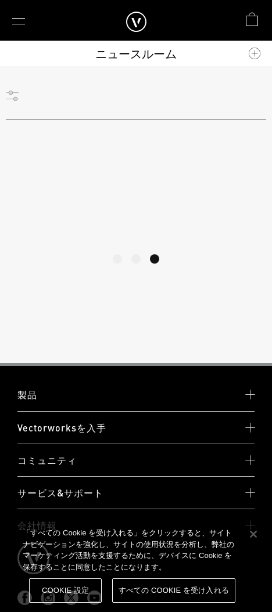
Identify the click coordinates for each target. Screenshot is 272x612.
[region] (136, 564)
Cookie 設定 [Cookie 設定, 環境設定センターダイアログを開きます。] (65, 590)
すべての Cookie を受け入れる (174, 590)
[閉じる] (253, 534)
